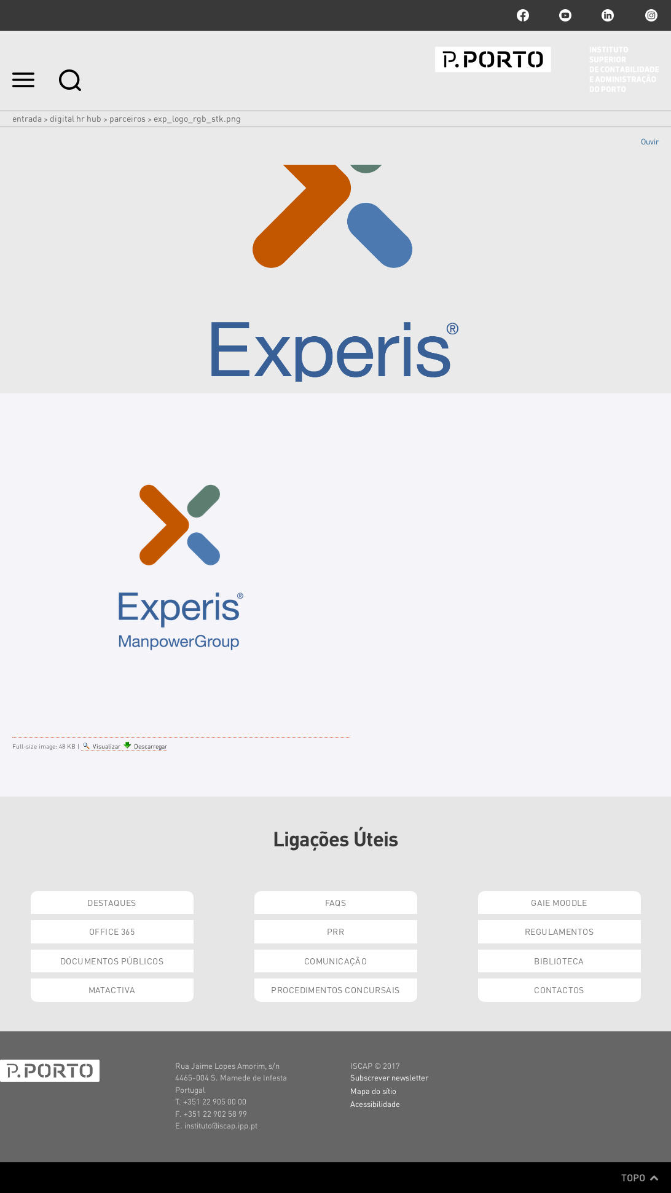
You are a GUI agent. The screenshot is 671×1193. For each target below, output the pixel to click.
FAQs (336, 902)
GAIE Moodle (559, 902)
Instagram (650, 15)
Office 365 (112, 931)
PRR (335, 931)
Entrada (27, 118)
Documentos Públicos (111, 960)
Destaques (111, 902)
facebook (523, 15)
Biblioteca (559, 960)
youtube (565, 15)
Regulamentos (559, 931)
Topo (640, 1177)
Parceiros (127, 118)
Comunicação (335, 960)
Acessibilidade (375, 1103)
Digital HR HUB (75, 118)
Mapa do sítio (373, 1090)
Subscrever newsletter (389, 1077)
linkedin (608, 15)
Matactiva (112, 989)
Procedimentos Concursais (335, 989)
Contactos (559, 989)
